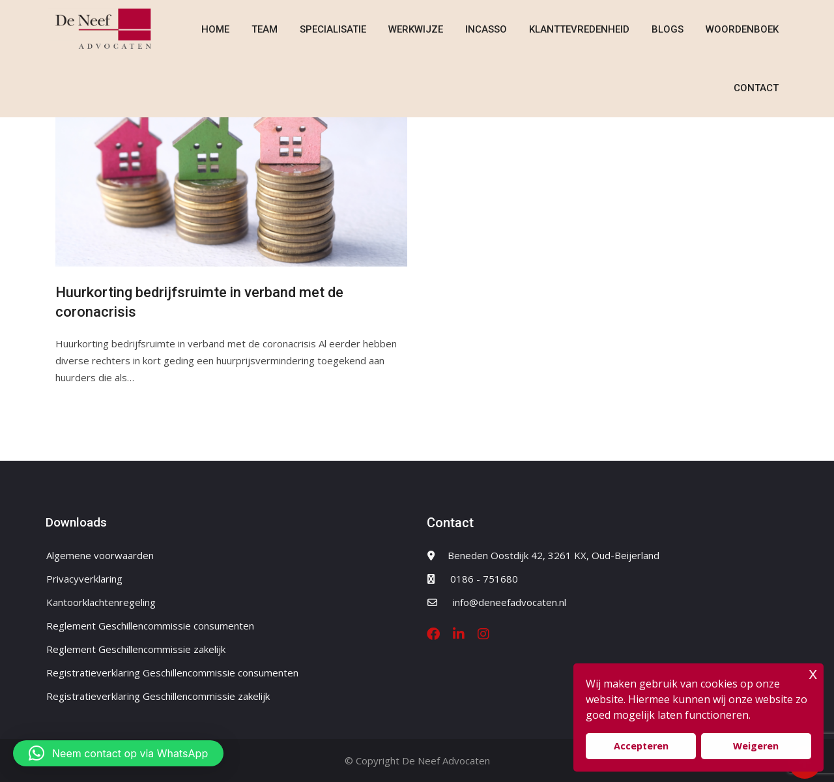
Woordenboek (742, 29)
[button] (118, 753)
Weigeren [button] (756, 746)
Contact (756, 88)
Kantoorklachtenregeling (101, 602)
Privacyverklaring (84, 578)
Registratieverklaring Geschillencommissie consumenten (172, 672)
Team (265, 29)
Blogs (667, 29)
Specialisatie (333, 29)
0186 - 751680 (484, 578)
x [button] (813, 673)
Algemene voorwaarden (100, 555)
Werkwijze (415, 29)
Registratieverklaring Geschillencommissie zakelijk (158, 695)
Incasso (486, 29)
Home (215, 29)
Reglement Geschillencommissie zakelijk (135, 649)
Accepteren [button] (641, 746)
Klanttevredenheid (579, 29)
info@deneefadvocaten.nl (509, 602)
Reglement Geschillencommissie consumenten (150, 625)
